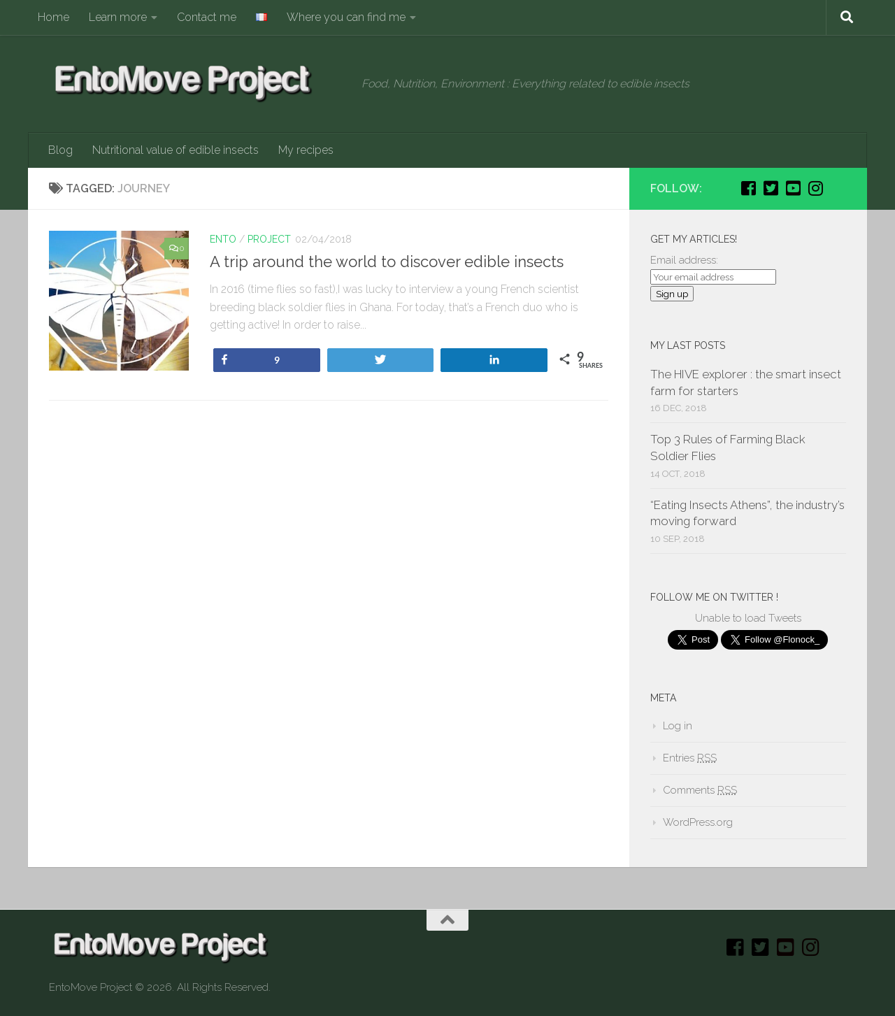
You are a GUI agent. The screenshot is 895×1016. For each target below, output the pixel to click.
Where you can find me (346, 17)
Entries (690, 758)
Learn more (118, 17)
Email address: (684, 260)
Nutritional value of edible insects (175, 150)
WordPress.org (698, 822)
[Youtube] (793, 188)
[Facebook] (748, 188)
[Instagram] (815, 188)
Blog (60, 150)
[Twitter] (770, 188)
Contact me (206, 17)
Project (269, 239)
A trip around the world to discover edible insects (387, 261)
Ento (223, 239)
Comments (700, 790)
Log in (677, 726)
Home (53, 17)
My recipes (306, 150)
